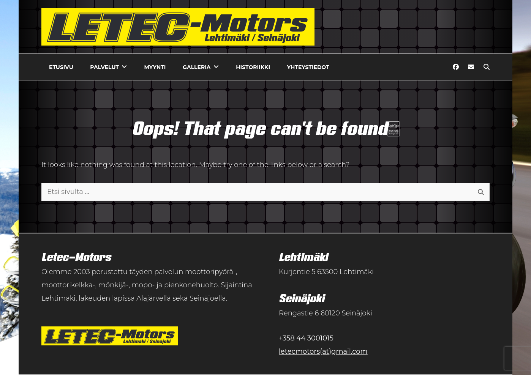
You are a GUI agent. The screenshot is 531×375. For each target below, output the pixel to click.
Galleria (196, 67)
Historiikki (253, 67)
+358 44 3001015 (306, 338)
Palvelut (104, 67)
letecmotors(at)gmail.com (323, 351)
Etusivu (61, 67)
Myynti (155, 67)
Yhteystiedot (308, 67)
